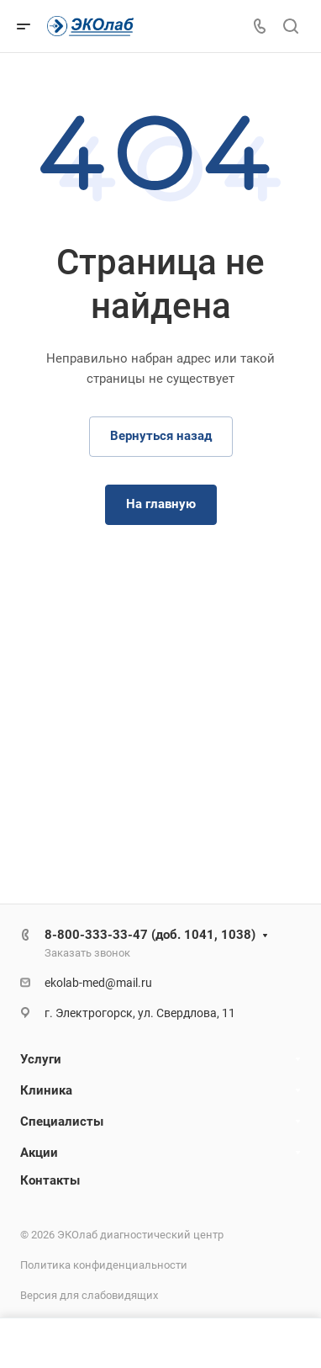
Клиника (46, 1090)
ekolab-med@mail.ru (98, 982)
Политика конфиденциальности (103, 1265)
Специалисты (61, 1121)
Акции (39, 1152)
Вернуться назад (161, 435)
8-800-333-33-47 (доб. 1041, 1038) (150, 934)
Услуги (40, 1059)
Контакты (50, 1180)
